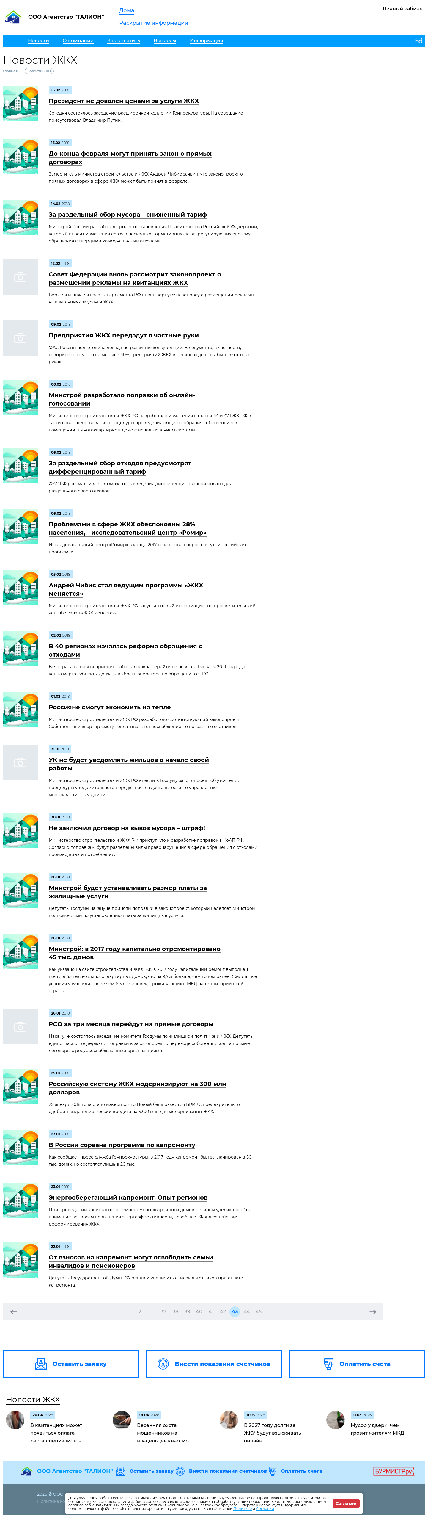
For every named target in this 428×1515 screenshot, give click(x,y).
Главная (10, 71)
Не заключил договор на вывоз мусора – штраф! (127, 828)
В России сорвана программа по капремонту (122, 1144)
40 (199, 1311)
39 (187, 1311)
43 (235, 1311)
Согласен (346, 1503)
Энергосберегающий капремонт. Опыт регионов (128, 1197)
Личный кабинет (404, 9)
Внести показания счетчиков (228, 1471)
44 (246, 1311)
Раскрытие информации (153, 23)
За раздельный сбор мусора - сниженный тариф (128, 214)
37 (163, 1311)
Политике (242, 1508)
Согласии (265, 1508)
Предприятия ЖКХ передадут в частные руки (124, 335)
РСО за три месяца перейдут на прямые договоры (131, 1024)
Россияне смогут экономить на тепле (110, 707)
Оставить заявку (152, 1471)
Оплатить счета (301, 1471)
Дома (126, 10)
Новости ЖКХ (33, 1399)
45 (259, 1311)
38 (175, 1311)
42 (223, 1311)
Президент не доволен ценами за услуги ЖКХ (124, 100)
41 (211, 1311)
